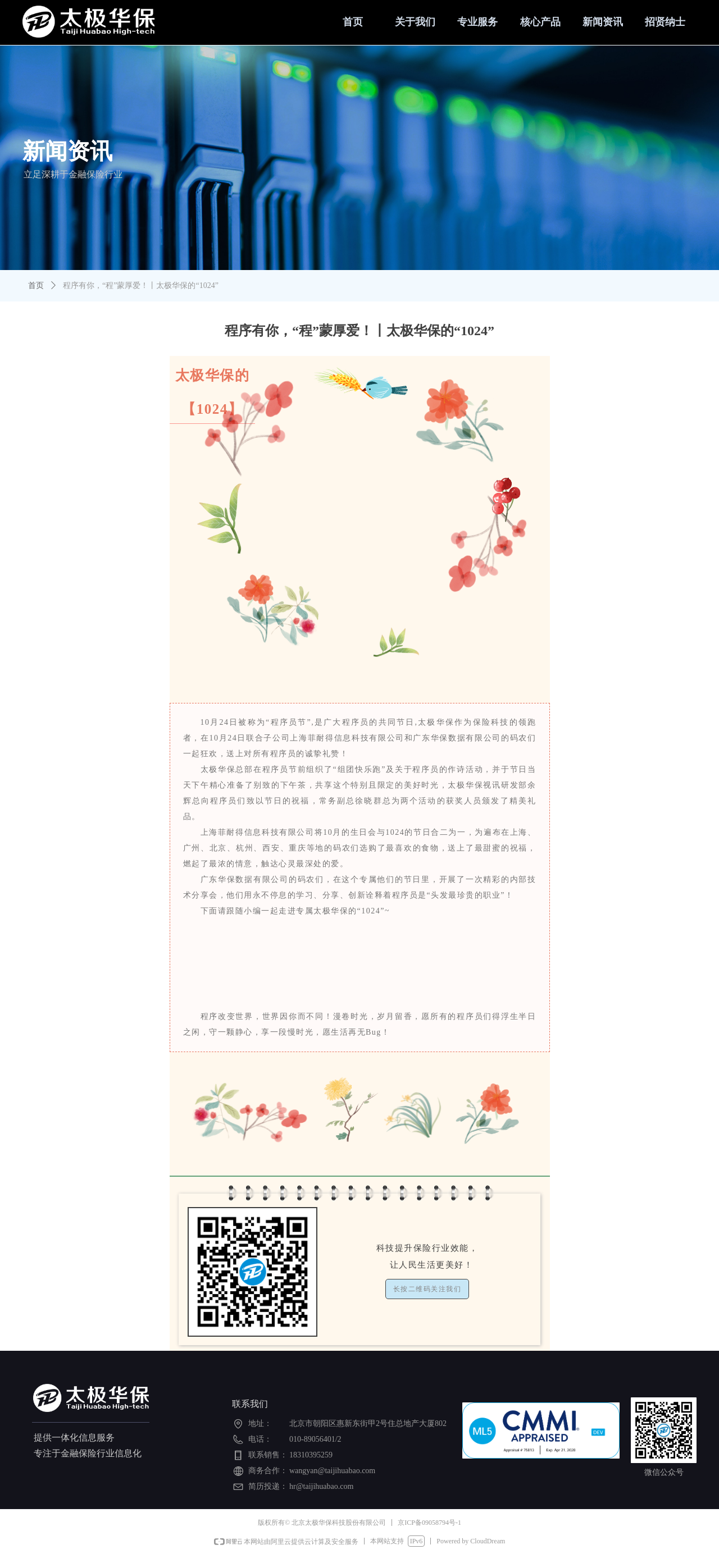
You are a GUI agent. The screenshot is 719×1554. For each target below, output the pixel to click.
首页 (36, 285)
